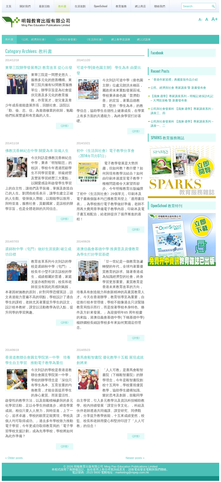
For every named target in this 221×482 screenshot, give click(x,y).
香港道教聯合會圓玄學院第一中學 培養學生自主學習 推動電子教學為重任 (37, 359)
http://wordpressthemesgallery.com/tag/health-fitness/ (148, 479)
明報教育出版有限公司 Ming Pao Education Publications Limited (115, 466)
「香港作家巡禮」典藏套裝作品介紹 (174, 79)
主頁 (8, 6)
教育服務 (121, 6)
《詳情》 (64, 125)
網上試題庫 (144, 39)
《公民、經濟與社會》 (33, 39)
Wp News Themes (103, 479)
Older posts (14, 458)
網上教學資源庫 (120, 39)
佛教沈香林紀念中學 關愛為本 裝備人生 (37, 150)
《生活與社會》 (94, 39)
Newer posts (135, 458)
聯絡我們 (159, 6)
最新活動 (44, 6)
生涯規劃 (80, 6)
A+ (214, 19)
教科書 (62, 6)
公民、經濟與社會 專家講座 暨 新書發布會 (178, 87)
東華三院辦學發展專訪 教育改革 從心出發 (38, 67)
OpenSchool (100, 6)
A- (200, 20)
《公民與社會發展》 (66, 39)
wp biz (88, 479)
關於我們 (25, 6)
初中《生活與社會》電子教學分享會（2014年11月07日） (106, 153)
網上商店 (140, 6)
